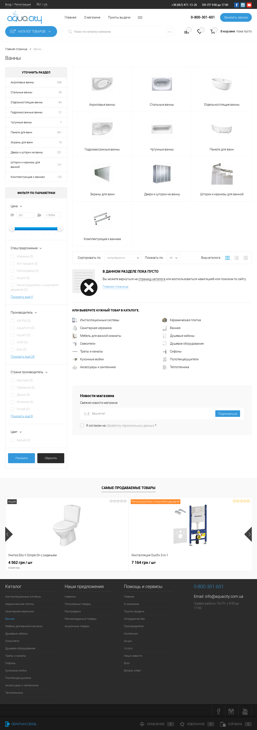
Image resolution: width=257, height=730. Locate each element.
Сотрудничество (134, 618)
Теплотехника (175, 367)
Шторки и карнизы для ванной (25, 165)
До (39, 215)
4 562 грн (46, 565)
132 (59, 177)
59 (60, 92)
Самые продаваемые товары (128, 487)
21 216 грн (186, 562)
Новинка (25, 256)
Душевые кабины (178, 335)
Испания (25, 402)
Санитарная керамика (92, 328)
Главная (70, 17)
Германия (26, 387)
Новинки (70, 596)
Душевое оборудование (183, 343)
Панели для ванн (21, 132)
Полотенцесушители (180, 359)
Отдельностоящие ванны (27, 102)
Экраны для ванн (22, 142)
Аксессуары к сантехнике (94, 367)
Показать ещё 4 (22, 297)
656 (59, 82)
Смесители (83, 343)
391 (59, 132)
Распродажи (73, 611)
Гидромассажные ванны (27, 112)
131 (59, 164)
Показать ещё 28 (23, 356)
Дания (23, 394)
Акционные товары (77, 626)
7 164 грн (103, 562)
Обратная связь (21, 724)
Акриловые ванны (22, 82)
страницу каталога (151, 279)
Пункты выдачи (119, 17)
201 (59, 152)
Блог (127, 663)
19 (60, 142)
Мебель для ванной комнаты (96, 335)
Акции (128, 641)
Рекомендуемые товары (81, 618)
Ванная (171, 328)
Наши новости (133, 655)
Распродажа (28, 270)
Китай (23, 409)
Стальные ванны (21, 92)
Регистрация (23, 4)
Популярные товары (78, 604)
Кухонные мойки (88, 359)
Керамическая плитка (181, 320)
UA (45, 4)
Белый (23, 440)
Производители (134, 626)
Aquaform (26, 328)
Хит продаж (27, 263)
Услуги (128, 648)
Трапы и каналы (87, 351)
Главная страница (115, 286)
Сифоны (172, 351)
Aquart (23, 335)
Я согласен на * (121, 425)
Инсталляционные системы (95, 320)
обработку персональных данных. (130, 425)
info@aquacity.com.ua (224, 596)
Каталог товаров (31, 31)
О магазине (92, 17)
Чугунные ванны (21, 122)
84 (60, 102)
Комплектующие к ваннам (28, 177)
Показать (21, 458)
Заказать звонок (236, 17)
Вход (8, 4)
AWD (22, 342)
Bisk (22, 349)
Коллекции (131, 633)
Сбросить (51, 458)
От (12, 215)
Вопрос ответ (132, 670)
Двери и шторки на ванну (27, 152)
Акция (23, 278)
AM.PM (24, 320)
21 (60, 112)
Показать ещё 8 (22, 416)
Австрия (25, 380)
